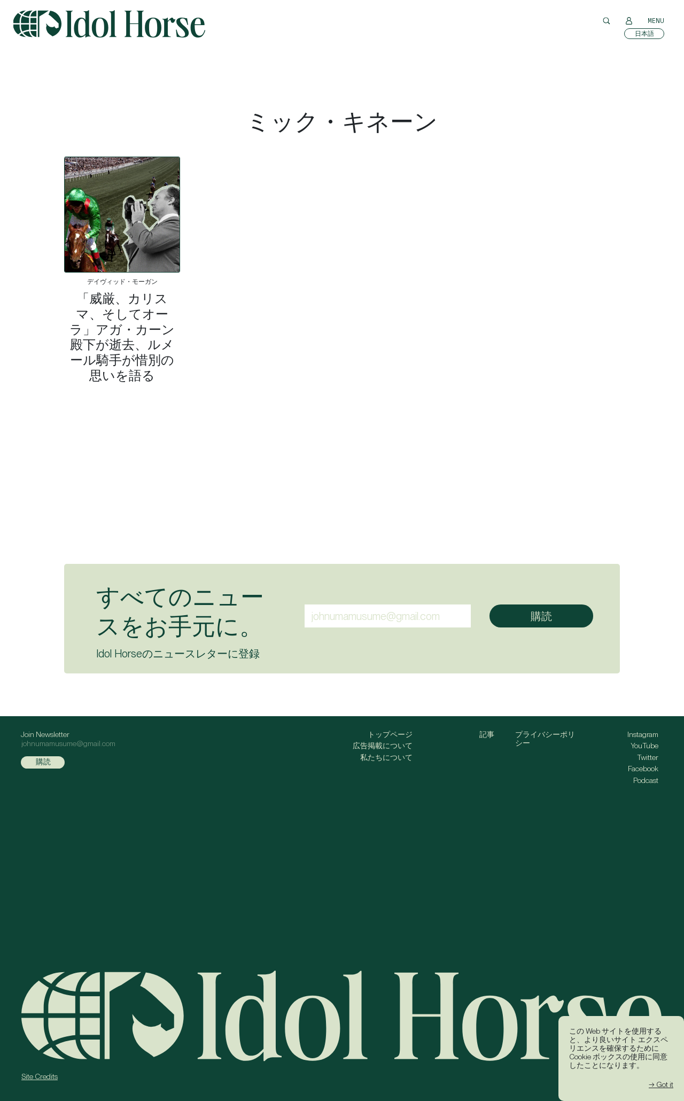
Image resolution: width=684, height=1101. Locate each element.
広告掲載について (383, 745)
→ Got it (661, 1084)
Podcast (645, 780)
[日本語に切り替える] (644, 33)
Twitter (647, 757)
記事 (486, 734)
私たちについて (386, 757)
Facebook (643, 768)
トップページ (390, 734)
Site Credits (39, 1076)
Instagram (642, 734)
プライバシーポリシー (545, 739)
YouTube (644, 745)
